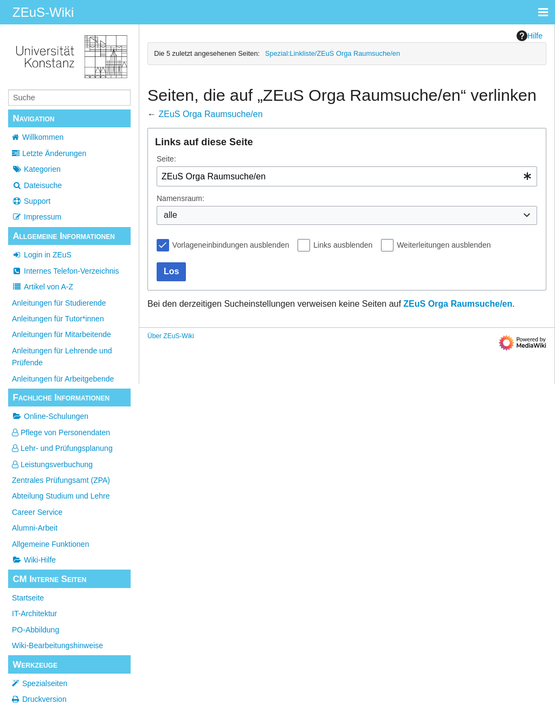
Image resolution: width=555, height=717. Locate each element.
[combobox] (347, 176)
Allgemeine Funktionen (50, 544)
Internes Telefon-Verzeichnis (65, 271)
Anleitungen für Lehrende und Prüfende (62, 356)
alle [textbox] (170, 214)
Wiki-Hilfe (34, 559)
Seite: (166, 158)
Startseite (28, 597)
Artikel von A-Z (42, 286)
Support (31, 201)
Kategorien (36, 169)
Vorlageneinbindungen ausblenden (230, 245)
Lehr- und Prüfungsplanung (62, 448)
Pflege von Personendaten (61, 432)
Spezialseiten (44, 683)
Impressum (36, 216)
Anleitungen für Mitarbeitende (61, 334)
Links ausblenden (342, 245)
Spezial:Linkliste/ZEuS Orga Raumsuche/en (332, 53)
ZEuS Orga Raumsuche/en (210, 114)
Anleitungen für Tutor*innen (58, 318)
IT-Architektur (34, 613)
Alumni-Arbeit (34, 528)
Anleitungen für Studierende (59, 303)
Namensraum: (180, 198)
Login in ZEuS (42, 254)
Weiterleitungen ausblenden (444, 245)
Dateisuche (37, 185)
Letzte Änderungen (54, 153)
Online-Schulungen (50, 416)
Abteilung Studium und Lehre (61, 496)
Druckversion (44, 699)
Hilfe (530, 35)
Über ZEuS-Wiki (170, 336)
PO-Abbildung (35, 629)
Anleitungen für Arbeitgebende (63, 378)
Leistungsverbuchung (52, 464)
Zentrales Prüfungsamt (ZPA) (61, 480)
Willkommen (42, 137)
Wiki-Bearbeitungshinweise (57, 645)
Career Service (37, 512)
